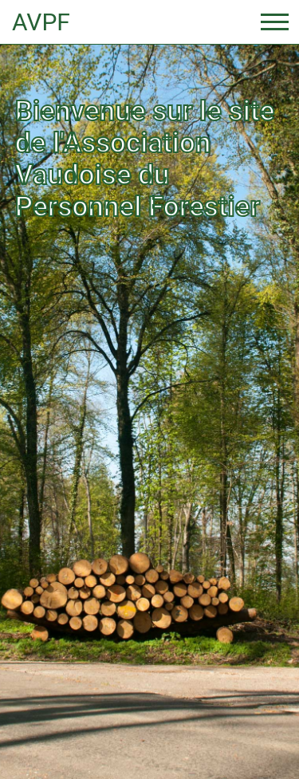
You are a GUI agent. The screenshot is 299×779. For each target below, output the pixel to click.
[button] (22, 389)
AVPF (41, 22)
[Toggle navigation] (274, 22)
